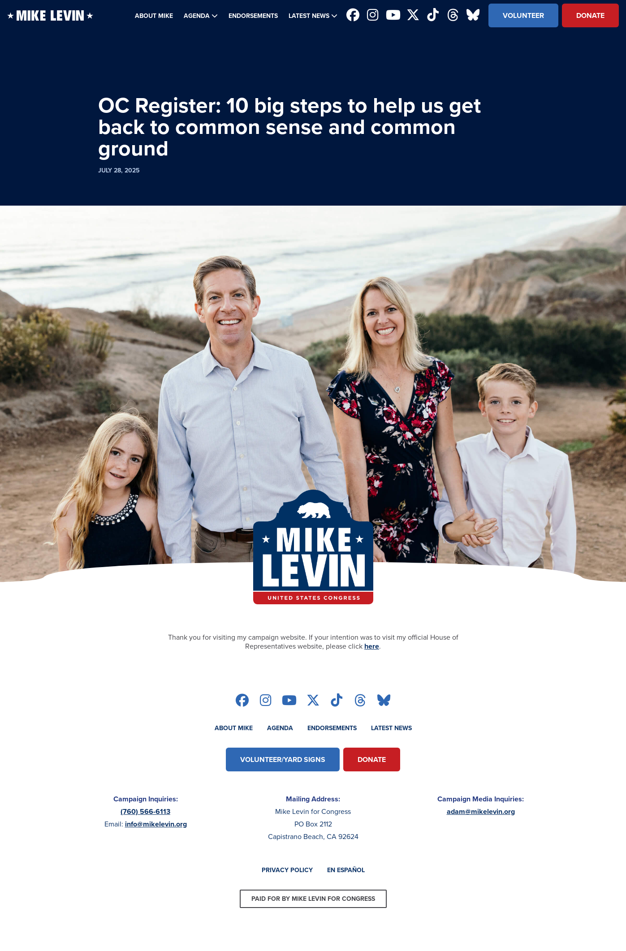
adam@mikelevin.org (481, 811)
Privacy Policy (287, 869)
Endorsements (253, 15)
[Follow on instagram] (373, 16)
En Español (346, 869)
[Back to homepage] (50, 15)
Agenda (197, 15)
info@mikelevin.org (156, 824)
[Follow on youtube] (393, 16)
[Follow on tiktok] (433, 16)
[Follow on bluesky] (473, 16)
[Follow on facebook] (353, 16)
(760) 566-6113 (145, 811)
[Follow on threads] (453, 16)
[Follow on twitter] (413, 16)
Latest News (309, 15)
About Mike (154, 15)
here (371, 646)
